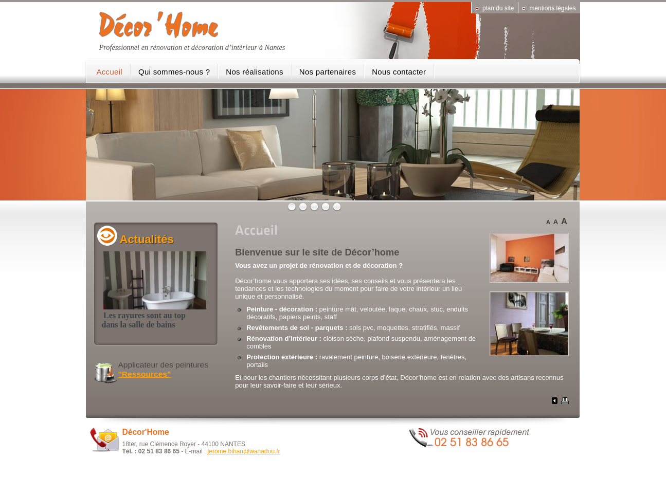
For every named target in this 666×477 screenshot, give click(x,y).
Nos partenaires (327, 71)
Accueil (109, 71)
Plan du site (498, 8)
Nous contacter (399, 71)
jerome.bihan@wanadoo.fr (244, 451)
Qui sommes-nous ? (174, 71)
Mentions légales (552, 8)
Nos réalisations (254, 71)
